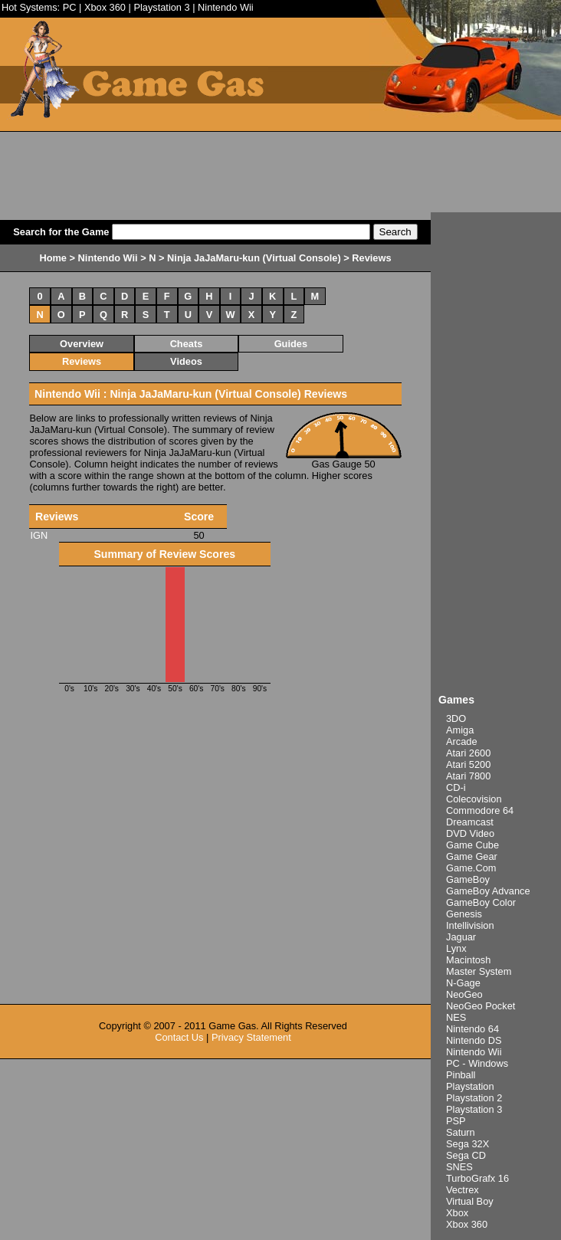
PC (70, 7)
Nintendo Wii (226, 7)
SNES (459, 1167)
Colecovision (474, 799)
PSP (456, 1121)
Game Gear (471, 856)
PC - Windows (477, 1063)
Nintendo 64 (472, 1029)
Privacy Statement (251, 1037)
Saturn (460, 1132)
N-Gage (463, 983)
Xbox (457, 1213)
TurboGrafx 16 (477, 1178)
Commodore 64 (479, 810)
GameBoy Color (481, 902)
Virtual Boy (470, 1201)
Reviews (81, 361)
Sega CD (466, 1155)
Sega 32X (467, 1144)
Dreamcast (470, 822)
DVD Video (470, 833)
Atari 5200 (468, 764)
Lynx (456, 948)
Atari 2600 (468, 753)
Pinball (460, 1075)
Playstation (470, 1086)
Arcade (461, 741)
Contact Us (179, 1037)
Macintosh (468, 960)
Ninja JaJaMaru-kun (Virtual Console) (254, 258)
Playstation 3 (161, 7)
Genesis (464, 914)
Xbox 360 (105, 7)
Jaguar (461, 937)
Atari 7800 (468, 776)
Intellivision (470, 925)
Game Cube (472, 845)
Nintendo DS (474, 1040)
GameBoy (468, 879)
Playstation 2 (474, 1098)
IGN (39, 535)
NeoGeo (464, 994)
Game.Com (471, 868)
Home (53, 258)
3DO (456, 718)
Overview (81, 343)
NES (456, 1017)
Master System (478, 971)
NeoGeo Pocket (480, 1006)
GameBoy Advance (488, 891)
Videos (186, 361)
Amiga (460, 730)
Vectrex (462, 1190)
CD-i (456, 787)
